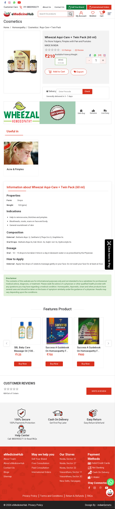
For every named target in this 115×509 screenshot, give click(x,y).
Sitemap (8, 476)
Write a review (99, 391)
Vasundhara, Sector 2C (71, 476)
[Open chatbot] (110, 492)
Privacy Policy (29, 496)
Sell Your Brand (39, 459)
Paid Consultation (40, 467)
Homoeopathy (18, 27)
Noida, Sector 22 (68, 467)
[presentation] (7, 343)
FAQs (90, 496)
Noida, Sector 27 (68, 463)
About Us (47, 7)
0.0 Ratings (66, 50)
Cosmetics (33, 27)
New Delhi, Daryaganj (70, 481)
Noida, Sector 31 (68, 459)
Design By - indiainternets (98, 505)
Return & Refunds (75, 496)
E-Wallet (93, 477)
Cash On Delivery (98, 472)
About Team (10, 459)
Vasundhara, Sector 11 (71, 472)
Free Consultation (40, 463)
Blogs (6, 472)
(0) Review (79, 50)
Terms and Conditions (51, 496)
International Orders (41, 472)
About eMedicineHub (14, 463)
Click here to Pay (109, 254)
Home (6, 27)
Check (87, 91)
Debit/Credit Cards (99, 463)
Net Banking (96, 467)
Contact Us (59, 7)
